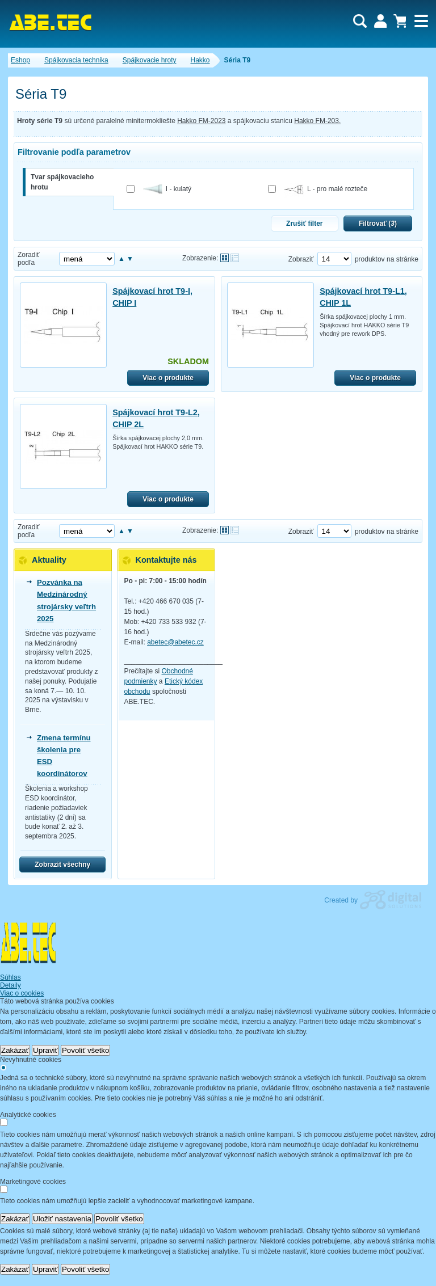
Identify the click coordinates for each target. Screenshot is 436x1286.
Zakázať (15, 1050)
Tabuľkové (234, 258)
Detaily (10, 985)
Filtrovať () (378, 223)
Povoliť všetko (86, 1050)
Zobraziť (301, 259)
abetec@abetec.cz (175, 642)
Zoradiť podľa (29, 259)
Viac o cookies (22, 993)
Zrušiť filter (304, 223)
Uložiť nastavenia (62, 1219)
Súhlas (10, 977)
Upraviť (45, 1050)
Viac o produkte (168, 378)
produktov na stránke (386, 259)
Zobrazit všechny (62, 864)
